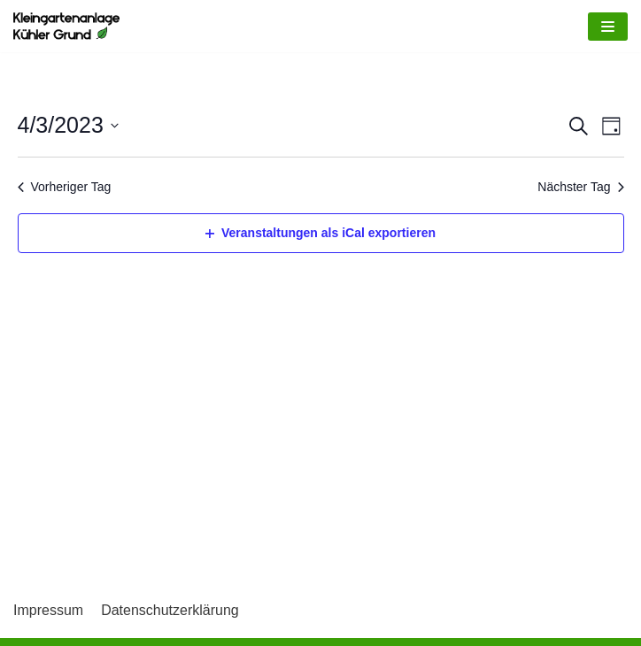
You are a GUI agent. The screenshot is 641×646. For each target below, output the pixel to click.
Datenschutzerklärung (170, 610)
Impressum (48, 610)
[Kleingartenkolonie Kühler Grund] (66, 26)
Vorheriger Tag (65, 187)
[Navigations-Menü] (608, 26)
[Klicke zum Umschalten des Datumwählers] (68, 125)
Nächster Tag (580, 187)
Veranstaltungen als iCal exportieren (320, 233)
